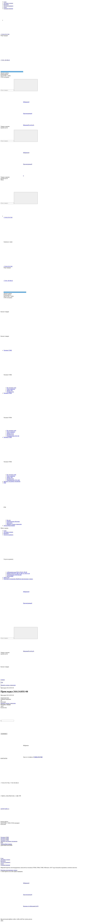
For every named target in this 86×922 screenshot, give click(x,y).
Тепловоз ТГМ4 (5, 838)
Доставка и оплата (5, 859)
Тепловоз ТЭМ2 (5, 837)
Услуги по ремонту (5, 862)
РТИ (2, 682)
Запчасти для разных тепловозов (9, 841)
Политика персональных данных (9, 870)
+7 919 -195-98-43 (5, 60)
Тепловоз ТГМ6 (5, 840)
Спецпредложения (5, 865)
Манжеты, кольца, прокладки (8, 685)
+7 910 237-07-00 (5, 34)
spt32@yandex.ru (5, 808)
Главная (3, 679)
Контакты (3, 861)
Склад (2, 863)
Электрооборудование (6, 844)
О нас (2, 858)
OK (2, 920)
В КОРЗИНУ (4, 733)
